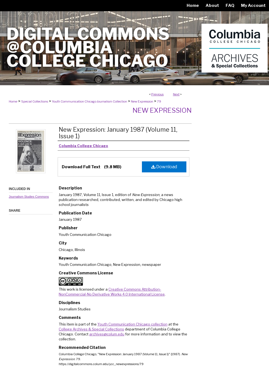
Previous (157, 94)
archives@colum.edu (106, 334)
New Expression (142, 101)
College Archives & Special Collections (91, 329)
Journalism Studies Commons (29, 196)
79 (159, 101)
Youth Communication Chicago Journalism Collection (89, 101)
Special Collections (34, 101)
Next (176, 94)
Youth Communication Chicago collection (132, 324)
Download (164, 166)
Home (13, 101)
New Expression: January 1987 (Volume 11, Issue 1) (118, 133)
